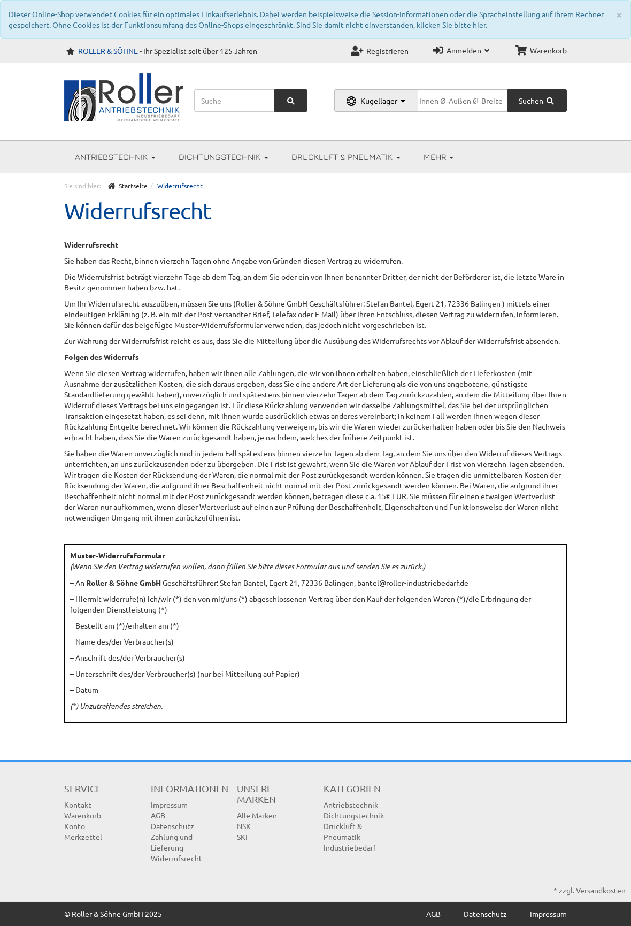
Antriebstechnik (115, 157)
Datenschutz (172, 826)
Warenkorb (541, 50)
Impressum (169, 804)
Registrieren (380, 51)
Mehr (438, 157)
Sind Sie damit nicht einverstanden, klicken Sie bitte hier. (391, 24)
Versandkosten (601, 890)
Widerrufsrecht (176, 858)
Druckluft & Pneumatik (346, 157)
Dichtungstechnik (223, 157)
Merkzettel (83, 836)
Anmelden (461, 50)
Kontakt (77, 804)
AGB (158, 815)
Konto (74, 826)
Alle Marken (257, 815)
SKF (243, 836)
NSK (244, 826)
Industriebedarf (350, 847)
